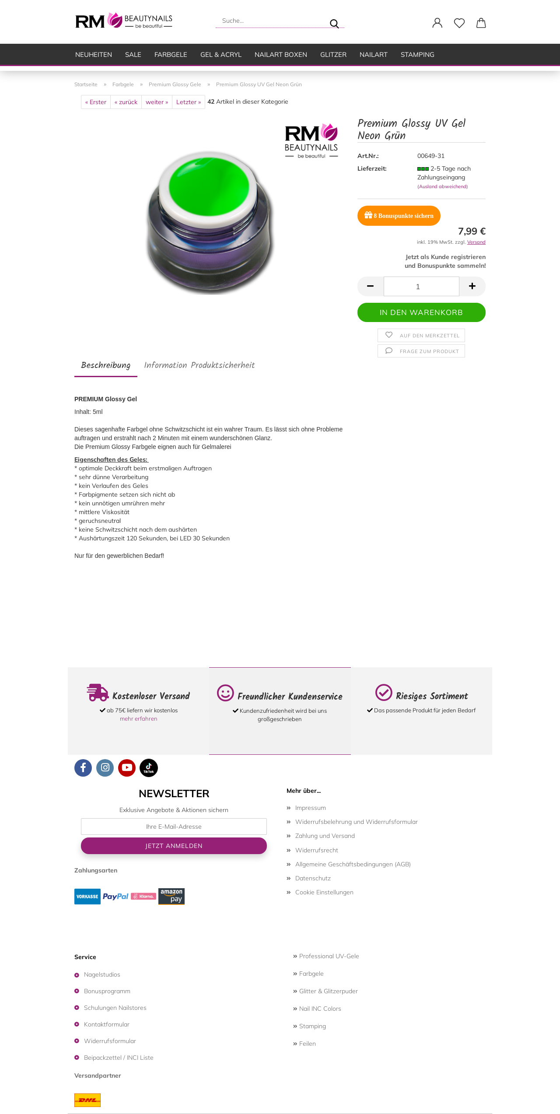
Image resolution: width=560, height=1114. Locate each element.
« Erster (95, 102)
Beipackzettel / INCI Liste (119, 1057)
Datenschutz (313, 878)
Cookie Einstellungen (324, 892)
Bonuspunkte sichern (399, 215)
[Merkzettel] (459, 23)
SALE (133, 54)
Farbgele (170, 54)
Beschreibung (106, 366)
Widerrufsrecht (316, 850)
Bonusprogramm (107, 991)
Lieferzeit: (371, 168)
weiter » (157, 102)
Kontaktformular (107, 1024)
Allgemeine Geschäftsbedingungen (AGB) (353, 864)
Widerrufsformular (110, 1041)
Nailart (374, 54)
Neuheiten (93, 54)
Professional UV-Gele (326, 956)
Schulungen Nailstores (115, 1008)
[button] (437, 23)
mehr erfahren (139, 718)
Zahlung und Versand (325, 836)
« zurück (126, 102)
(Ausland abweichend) (442, 186)
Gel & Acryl (221, 54)
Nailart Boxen (281, 54)
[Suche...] (334, 20)
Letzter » (188, 102)
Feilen (304, 1043)
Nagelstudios (102, 974)
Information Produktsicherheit (199, 366)
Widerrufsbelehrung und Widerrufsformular (356, 822)
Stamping (417, 54)
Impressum (310, 808)
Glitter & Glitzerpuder (325, 991)
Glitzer (333, 54)
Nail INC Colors (317, 1008)
